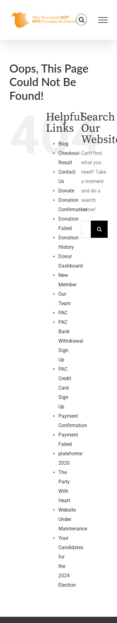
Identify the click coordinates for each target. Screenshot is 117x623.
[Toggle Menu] (103, 20)
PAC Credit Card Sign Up (64, 388)
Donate (66, 191)
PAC (62, 313)
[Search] (99, 229)
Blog (63, 144)
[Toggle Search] (81, 20)
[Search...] (86, 229)
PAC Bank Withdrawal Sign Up (70, 341)
